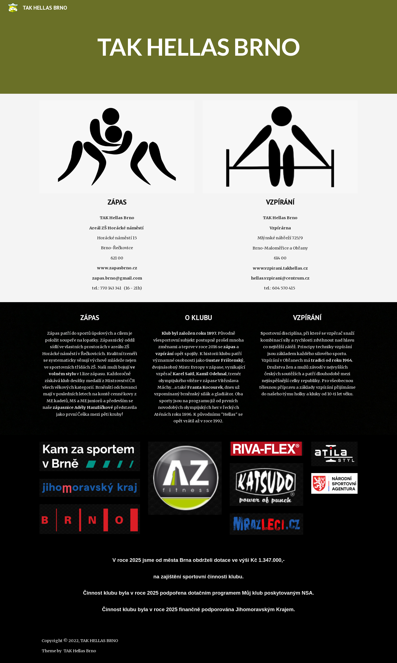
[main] (198, 47)
